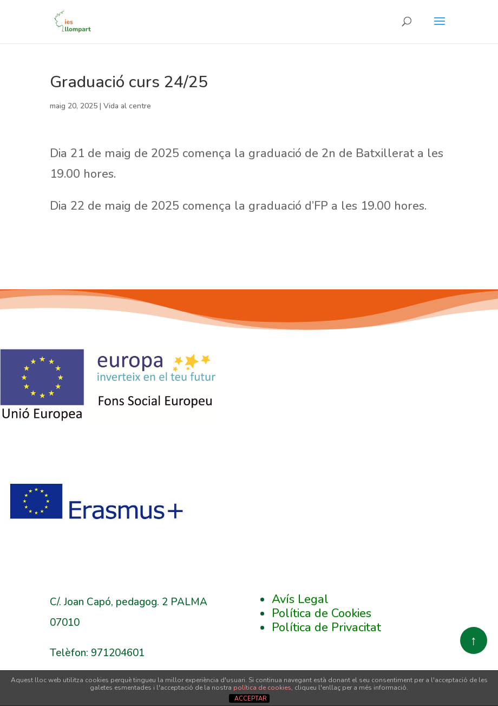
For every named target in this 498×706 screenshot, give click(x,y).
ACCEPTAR (250, 699)
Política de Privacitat (326, 627)
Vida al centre (127, 106)
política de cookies (262, 687)
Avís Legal (300, 599)
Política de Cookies (321, 613)
